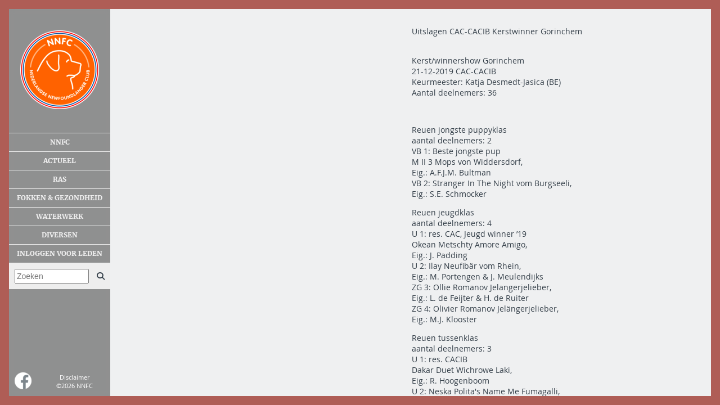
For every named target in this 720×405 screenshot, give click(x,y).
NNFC (60, 142)
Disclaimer (74, 377)
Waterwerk (59, 216)
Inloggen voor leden (59, 253)
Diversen (60, 235)
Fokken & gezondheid (59, 198)
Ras (59, 179)
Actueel (59, 160)
